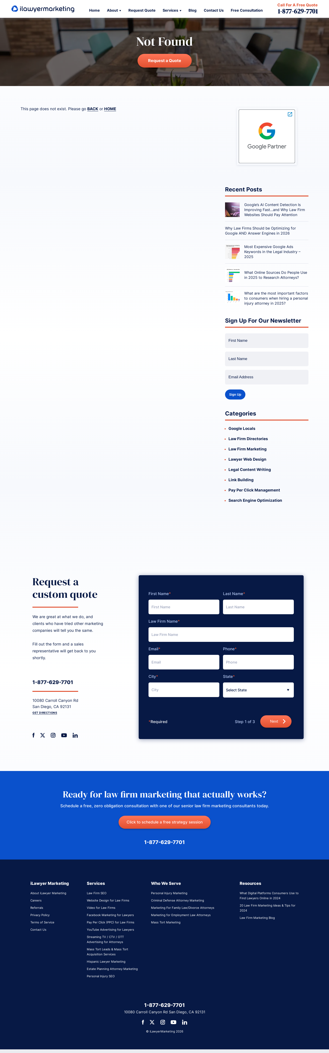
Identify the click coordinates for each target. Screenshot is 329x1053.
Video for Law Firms (101, 907)
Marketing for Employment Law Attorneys (181, 915)
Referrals (36, 907)
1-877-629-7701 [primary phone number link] (52, 682)
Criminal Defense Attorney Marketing (177, 900)
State (229, 676)
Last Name (234, 594)
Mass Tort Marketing (165, 922)
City (153, 676)
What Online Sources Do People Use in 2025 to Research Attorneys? (275, 275)
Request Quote (142, 10)
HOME (110, 109)
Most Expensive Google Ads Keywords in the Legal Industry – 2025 (272, 251)
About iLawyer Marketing (48, 893)
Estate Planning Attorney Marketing (112, 969)
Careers (36, 900)
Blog (192, 10)
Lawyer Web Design (247, 459)
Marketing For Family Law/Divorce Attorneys (182, 907)
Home (94, 10)
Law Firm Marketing (247, 449)
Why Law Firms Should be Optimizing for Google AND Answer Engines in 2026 (260, 230)
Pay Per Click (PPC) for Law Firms (110, 922)
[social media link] (33, 735)
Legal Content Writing (249, 469)
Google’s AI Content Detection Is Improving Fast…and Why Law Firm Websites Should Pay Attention (274, 209)
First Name (160, 594)
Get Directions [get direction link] (44, 712)
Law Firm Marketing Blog (257, 918)
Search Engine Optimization (255, 500)
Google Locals (241, 428)
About (112, 10)
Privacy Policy (40, 915)
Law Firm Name (164, 621)
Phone (230, 649)
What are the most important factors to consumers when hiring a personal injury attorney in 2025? (276, 298)
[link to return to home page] (42, 9)
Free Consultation (247, 10)
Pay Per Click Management (254, 490)
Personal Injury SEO (101, 976)
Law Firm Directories (248, 438)
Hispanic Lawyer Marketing (106, 961)
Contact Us (214, 10)
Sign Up (235, 394)
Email (154, 649)
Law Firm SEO (96, 893)
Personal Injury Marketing (169, 893)
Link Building (241, 480)
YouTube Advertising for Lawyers (110, 929)
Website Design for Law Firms (108, 900)
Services (170, 10)
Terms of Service (42, 922)
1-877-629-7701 (298, 11)
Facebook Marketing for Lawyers (110, 915)
